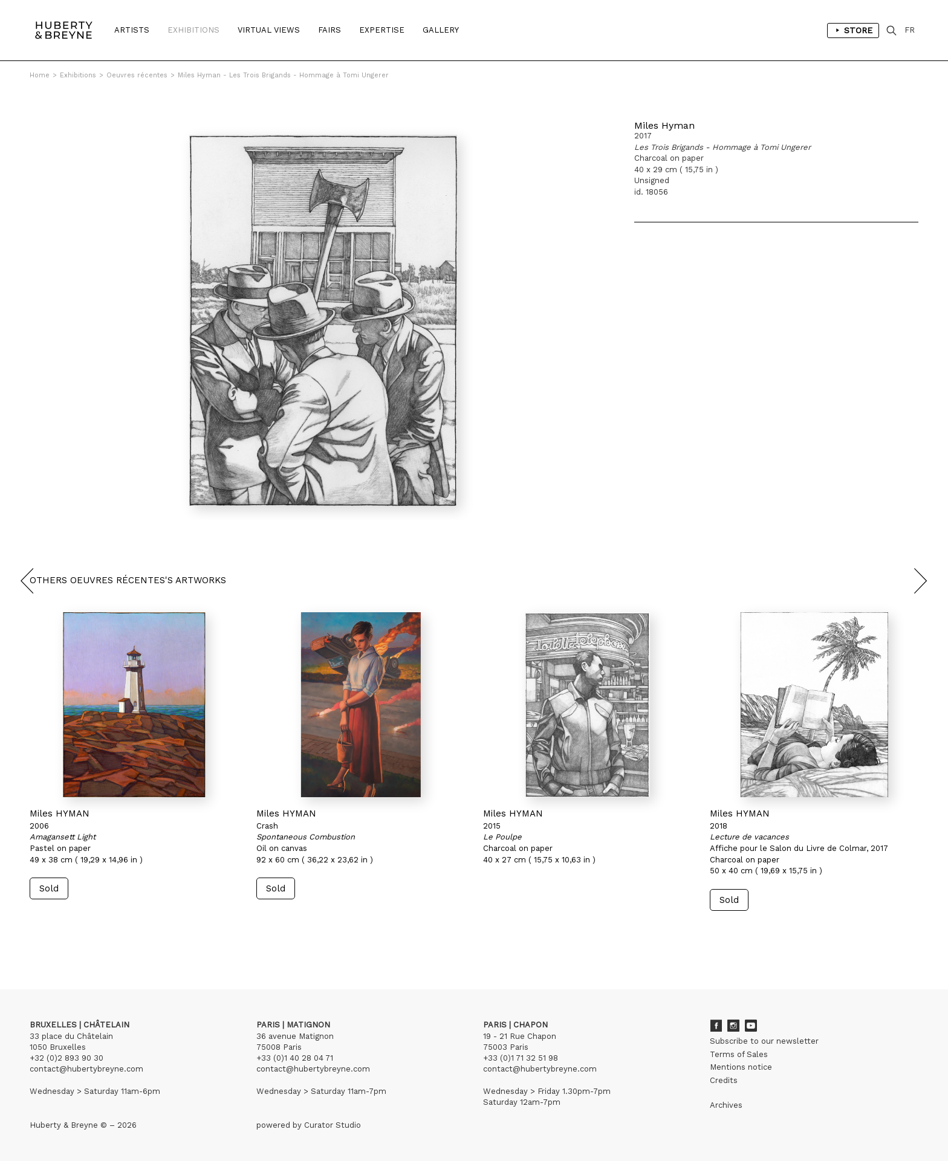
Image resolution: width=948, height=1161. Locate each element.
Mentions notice (741, 1067)
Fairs (329, 29)
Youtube (751, 1026)
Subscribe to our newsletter (764, 1041)
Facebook (716, 1026)
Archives (726, 1105)
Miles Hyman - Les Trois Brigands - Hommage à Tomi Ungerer (283, 75)
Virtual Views (269, 29)
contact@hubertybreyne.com (86, 1068)
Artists (131, 29)
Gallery (441, 29)
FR (909, 29)
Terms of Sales (739, 1054)
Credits (724, 1080)
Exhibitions (193, 29)
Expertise (381, 29)
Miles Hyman (664, 125)
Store (853, 30)
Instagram (733, 1026)
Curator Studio (332, 1125)
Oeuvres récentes (136, 75)
